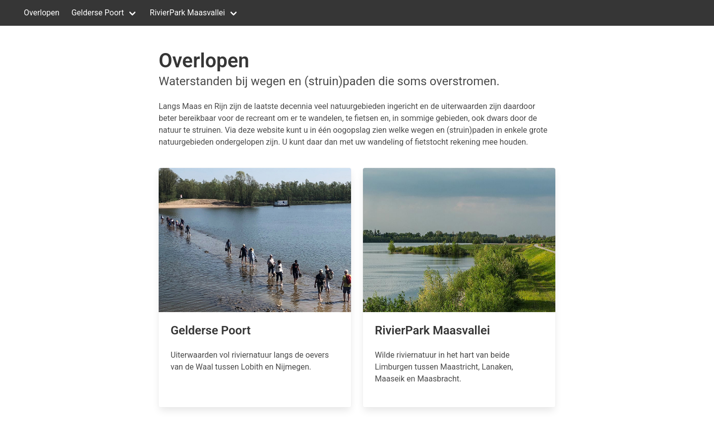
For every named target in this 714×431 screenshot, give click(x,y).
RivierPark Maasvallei (187, 12)
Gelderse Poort (97, 12)
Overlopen (42, 12)
